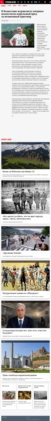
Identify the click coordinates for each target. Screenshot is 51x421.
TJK (25, 2)
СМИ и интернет (13, 20)
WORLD (35, 2)
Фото (19, 5)
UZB (32, 2)
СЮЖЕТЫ (25, 5)
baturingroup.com (35, 419)
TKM (28, 2)
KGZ (21, 2)
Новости (3, 5)
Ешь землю (5, 386)
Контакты (4, 417)
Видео (14, 5)
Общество (19, 20)
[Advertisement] (25, 128)
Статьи (9, 5)
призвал (14, 107)
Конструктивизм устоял (39, 386)
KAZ (18, 2)
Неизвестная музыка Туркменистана (24, 386)
